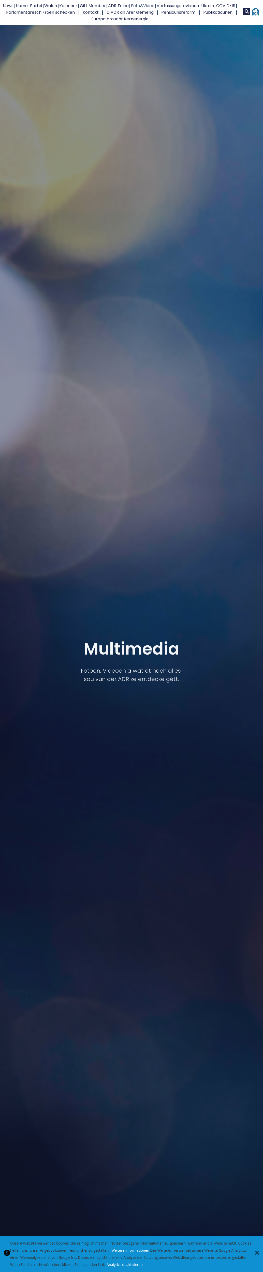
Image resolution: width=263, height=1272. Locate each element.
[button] (247, 11)
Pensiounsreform (178, 12)
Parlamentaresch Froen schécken (40, 12)
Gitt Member (93, 6)
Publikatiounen (217, 12)
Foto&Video (142, 6)
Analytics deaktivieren (125, 1264)
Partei (36, 6)
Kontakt (91, 12)
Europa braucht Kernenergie (120, 19)
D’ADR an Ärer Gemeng (130, 12)
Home (22, 6)
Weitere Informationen (130, 1250)
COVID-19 (225, 6)
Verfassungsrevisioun (178, 6)
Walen (50, 6)
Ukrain (207, 6)
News (8, 6)
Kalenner (68, 6)
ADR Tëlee (118, 6)
